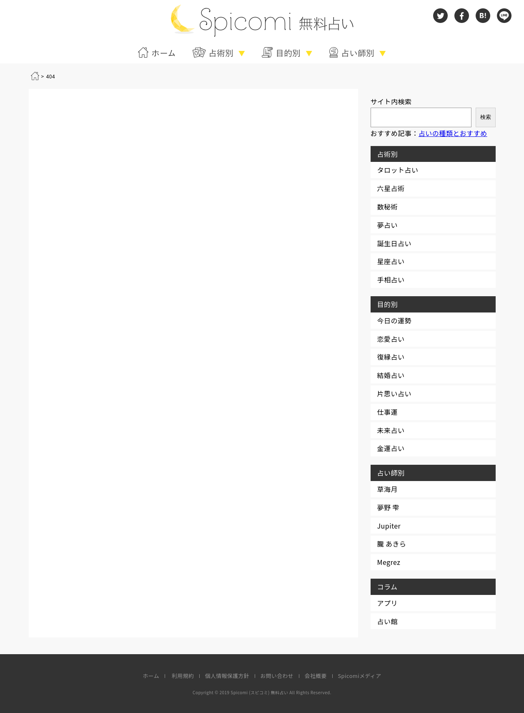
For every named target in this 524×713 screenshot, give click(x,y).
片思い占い (394, 393)
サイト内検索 (391, 101)
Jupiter (389, 526)
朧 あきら (391, 544)
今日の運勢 (394, 320)
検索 (485, 117)
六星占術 (391, 188)
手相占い (391, 280)
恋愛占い (391, 339)
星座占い (391, 261)
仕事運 (387, 412)
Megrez (389, 562)
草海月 (387, 489)
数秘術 (387, 207)
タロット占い (398, 170)
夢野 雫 (388, 507)
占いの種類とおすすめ (453, 133)
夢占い (387, 225)
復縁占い (391, 357)
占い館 (387, 621)
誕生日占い (394, 243)
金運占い (391, 448)
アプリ (387, 603)
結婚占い (391, 375)
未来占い (391, 430)
